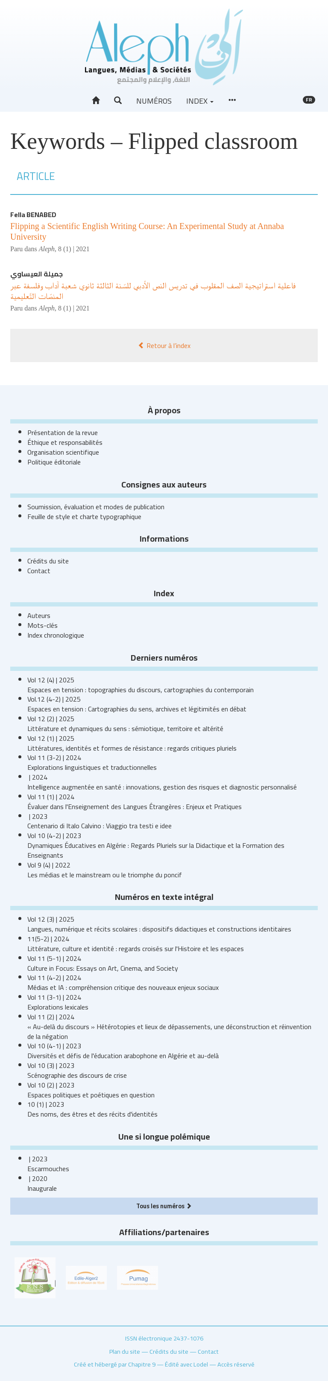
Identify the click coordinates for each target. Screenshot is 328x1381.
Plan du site (124, 1351)
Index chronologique (55, 635)
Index (200, 101)
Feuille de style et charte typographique (84, 516)
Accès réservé (236, 1364)
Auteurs (38, 615)
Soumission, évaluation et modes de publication (95, 506)
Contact (38, 570)
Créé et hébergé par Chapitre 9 (114, 1364)
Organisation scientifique (63, 452)
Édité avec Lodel (186, 1364)
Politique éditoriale (54, 461)
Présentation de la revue (62, 432)
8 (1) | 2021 (74, 248)
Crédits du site (48, 560)
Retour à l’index (164, 345)
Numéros (154, 101)
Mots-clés (42, 625)
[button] (118, 101)
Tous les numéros (164, 1206)
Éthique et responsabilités (64, 442)
